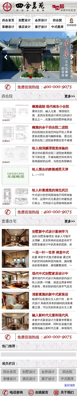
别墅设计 (24, 20)
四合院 (57, 20)
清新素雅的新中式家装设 (50, 294)
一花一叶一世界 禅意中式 (50, 252)
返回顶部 (69, 385)
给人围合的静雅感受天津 (50, 169)
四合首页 (8, 20)
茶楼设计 (8, 26)
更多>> (69, 96)
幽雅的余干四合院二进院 (50, 127)
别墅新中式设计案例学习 (50, 231)
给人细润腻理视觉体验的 (50, 148)
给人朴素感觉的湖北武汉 (50, 190)
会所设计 (41, 20)
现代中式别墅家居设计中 (50, 273)
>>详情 (40, 174)
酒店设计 (24, 26)
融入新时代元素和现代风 (50, 315)
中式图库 (57, 26)
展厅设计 (41, 26)
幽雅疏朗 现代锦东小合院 (50, 106)
